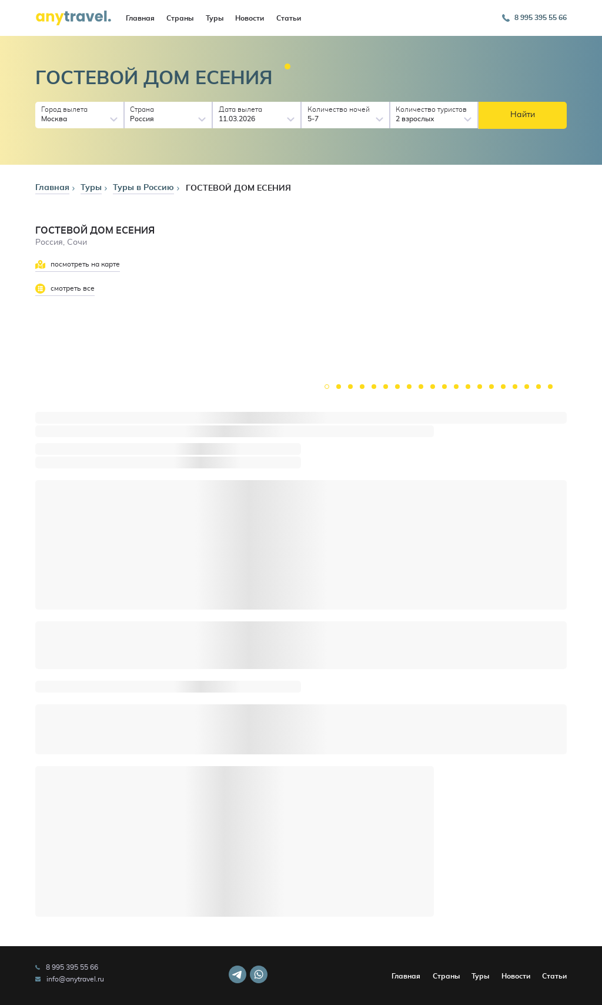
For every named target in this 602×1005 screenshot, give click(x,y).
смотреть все (65, 289)
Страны (179, 18)
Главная (140, 18)
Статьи (288, 18)
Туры (214, 18)
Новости (249, 18)
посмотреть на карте (77, 264)
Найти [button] (522, 115)
